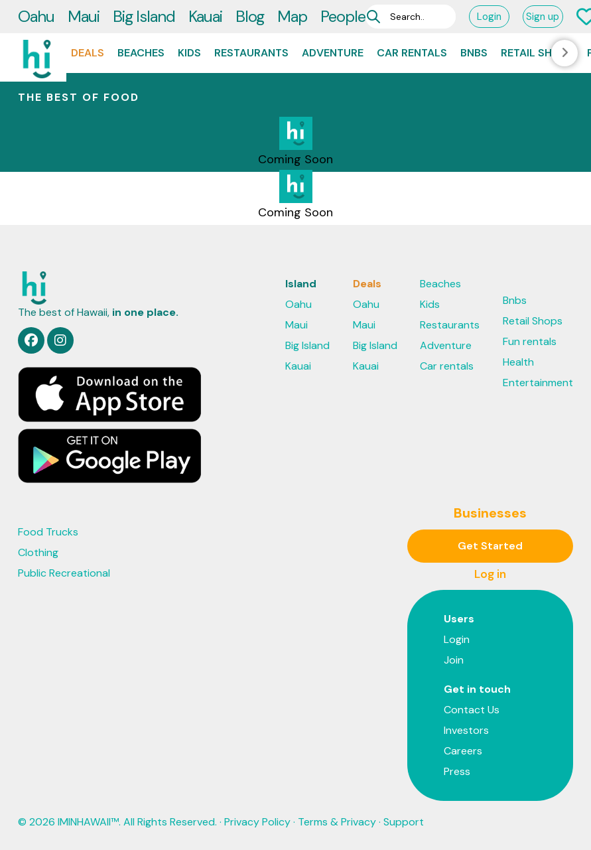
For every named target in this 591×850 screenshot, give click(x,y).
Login (489, 16)
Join (454, 660)
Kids (189, 53)
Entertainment (538, 383)
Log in (490, 574)
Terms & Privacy (337, 822)
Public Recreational (64, 573)
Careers (463, 751)
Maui (83, 16)
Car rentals (412, 53)
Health (518, 362)
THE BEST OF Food (78, 97)
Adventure (332, 53)
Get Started (490, 546)
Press (457, 771)
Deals (87, 53)
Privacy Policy (257, 822)
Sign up (542, 16)
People (342, 16)
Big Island (144, 16)
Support (403, 822)
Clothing (38, 552)
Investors (466, 730)
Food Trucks (48, 532)
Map (292, 16)
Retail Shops (537, 53)
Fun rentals (530, 341)
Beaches (140, 53)
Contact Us (471, 710)
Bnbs (474, 53)
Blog (249, 16)
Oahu (36, 16)
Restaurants (251, 53)
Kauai (205, 16)
